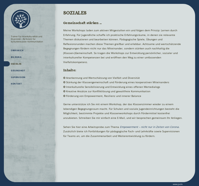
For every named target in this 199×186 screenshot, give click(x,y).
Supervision (18, 80)
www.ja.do (174, 184)
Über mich (17, 53)
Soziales (16, 66)
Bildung (16, 60)
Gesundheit (18, 73)
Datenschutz (37, 184)
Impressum (21, 184)
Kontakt (16, 86)
